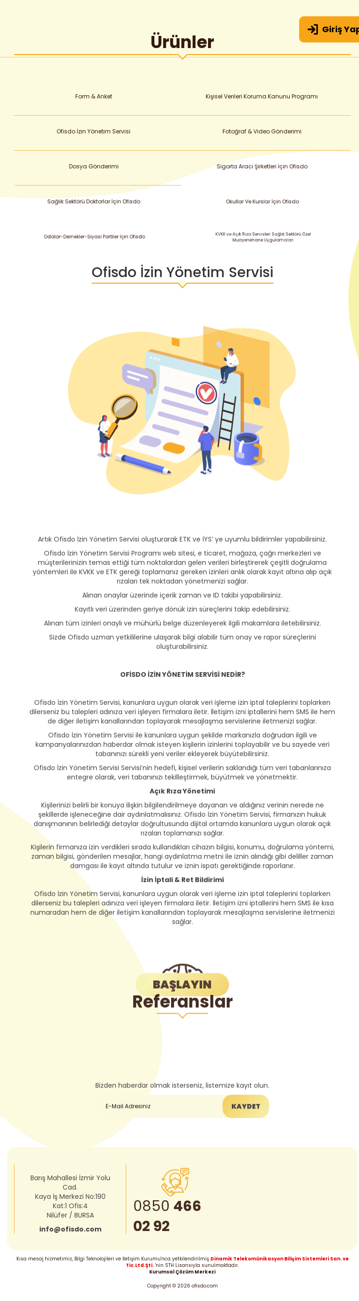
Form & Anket (93, 96)
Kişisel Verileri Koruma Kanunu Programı (262, 96)
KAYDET (245, 1140)
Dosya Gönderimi (95, 167)
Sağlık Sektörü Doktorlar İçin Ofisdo (97, 202)
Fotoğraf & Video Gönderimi (263, 131)
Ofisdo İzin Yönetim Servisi (94, 131)
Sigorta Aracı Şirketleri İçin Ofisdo (264, 167)
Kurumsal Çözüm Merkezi (182, 1271)
